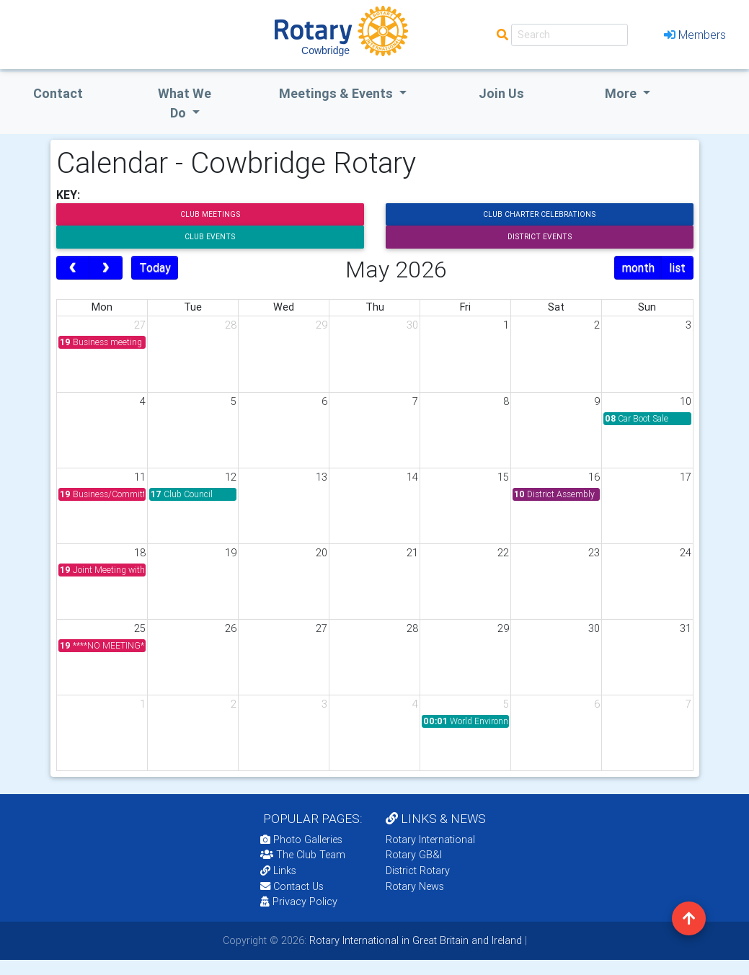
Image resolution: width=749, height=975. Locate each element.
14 (412, 477)
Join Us (501, 93)
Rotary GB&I (414, 854)
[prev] (73, 268)
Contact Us (292, 886)
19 (230, 552)
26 (230, 628)
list (677, 267)
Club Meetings (210, 214)
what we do (184, 103)
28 (230, 325)
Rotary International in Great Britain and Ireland (414, 940)
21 (412, 552)
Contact (58, 93)
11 (140, 477)
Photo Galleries (301, 839)
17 (685, 477)
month (638, 267)
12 (230, 477)
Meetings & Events (337, 93)
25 (140, 628)
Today (155, 267)
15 (503, 477)
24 (685, 552)
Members (695, 34)
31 (685, 628)
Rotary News (415, 886)
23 (594, 552)
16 (594, 477)
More (622, 93)
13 (321, 477)
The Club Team (302, 854)
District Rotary (418, 870)
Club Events (210, 236)
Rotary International (430, 839)
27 (140, 325)
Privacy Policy (298, 901)
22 (503, 552)
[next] (106, 268)
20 (321, 552)
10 (685, 401)
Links (278, 870)
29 (321, 325)
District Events (540, 236)
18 (140, 552)
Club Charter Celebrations (539, 214)
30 (412, 325)
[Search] (569, 35)
